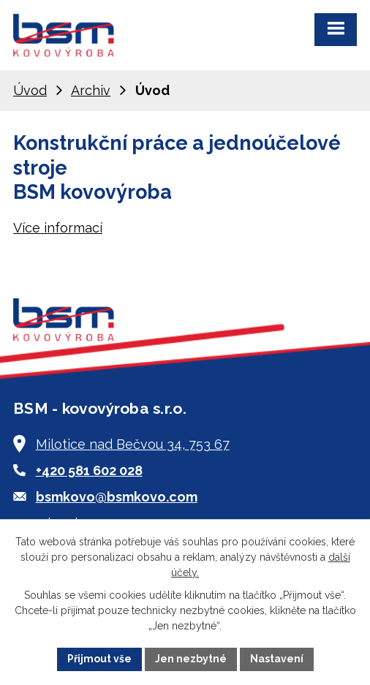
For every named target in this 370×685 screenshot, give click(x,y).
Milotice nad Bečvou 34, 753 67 (133, 444)
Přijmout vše (99, 659)
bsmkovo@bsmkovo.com (116, 496)
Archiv (90, 90)
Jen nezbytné (191, 659)
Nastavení (276, 659)
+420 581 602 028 (89, 470)
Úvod (30, 90)
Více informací (57, 227)
